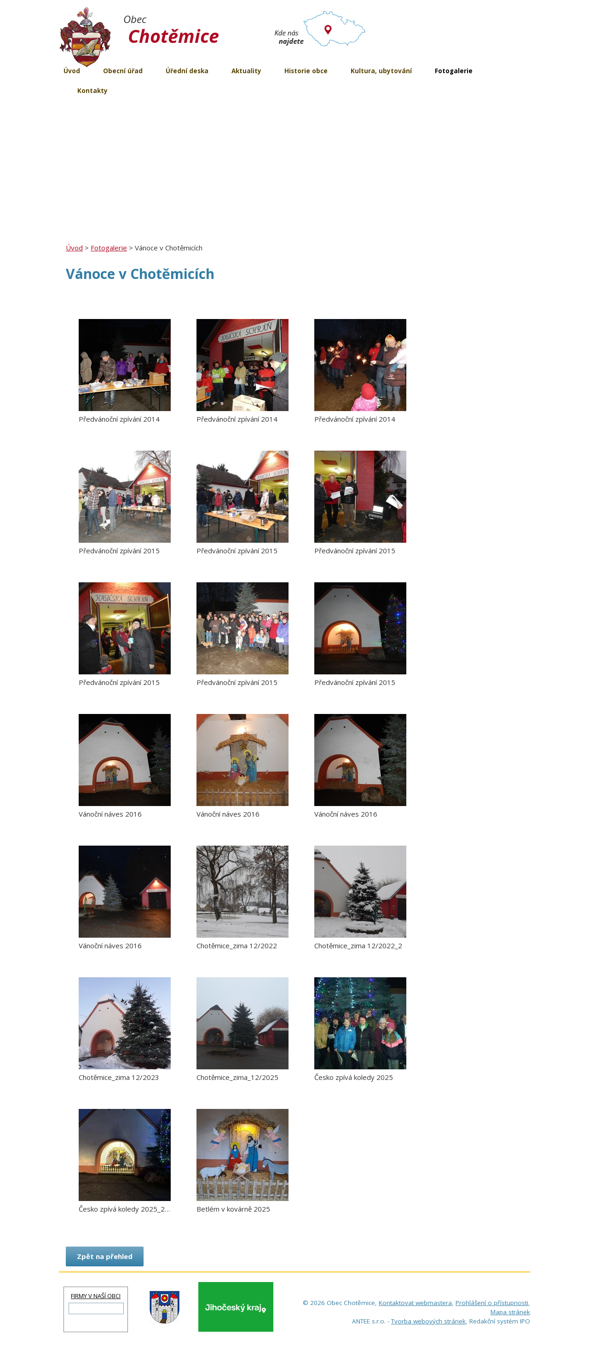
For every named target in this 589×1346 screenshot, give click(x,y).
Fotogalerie (109, 247)
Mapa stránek (510, 1312)
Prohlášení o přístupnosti (492, 1303)
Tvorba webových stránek (428, 1321)
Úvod (74, 247)
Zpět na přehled (105, 1256)
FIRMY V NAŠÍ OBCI (96, 1296)
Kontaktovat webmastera (415, 1303)
